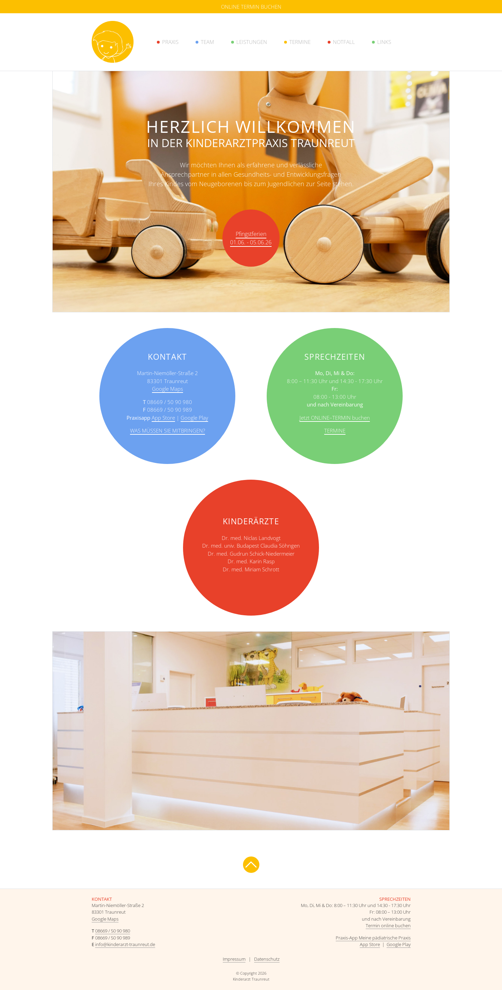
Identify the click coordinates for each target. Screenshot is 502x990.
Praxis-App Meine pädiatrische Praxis (373, 938)
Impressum (234, 959)
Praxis (170, 41)
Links (384, 41)
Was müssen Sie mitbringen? (167, 430)
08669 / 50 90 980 (112, 931)
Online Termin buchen (251, 6)
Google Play (194, 417)
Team (207, 41)
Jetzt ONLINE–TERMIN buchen (334, 417)
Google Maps (167, 388)
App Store (163, 417)
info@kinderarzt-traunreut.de (125, 944)
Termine (300, 41)
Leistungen (251, 41)
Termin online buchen (388, 925)
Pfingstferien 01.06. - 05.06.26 (251, 238)
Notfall (344, 41)
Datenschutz (267, 959)
